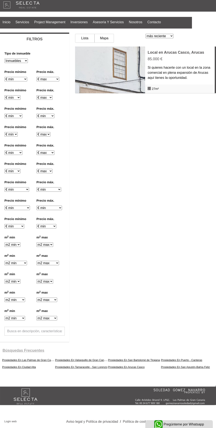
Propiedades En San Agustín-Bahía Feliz (185, 367)
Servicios (22, 22)
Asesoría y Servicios (108, 22)
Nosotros (135, 22)
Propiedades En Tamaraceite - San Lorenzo (81, 367)
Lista (84, 38)
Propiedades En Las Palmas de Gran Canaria (29, 360)
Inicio (6, 22)
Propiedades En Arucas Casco (126, 367)
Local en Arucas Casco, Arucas (176, 52)
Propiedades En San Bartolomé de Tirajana (134, 360)
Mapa (104, 38)
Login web (10, 421)
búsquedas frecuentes (23, 350)
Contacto (154, 22)
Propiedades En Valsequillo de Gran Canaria (82, 360)
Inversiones (79, 22)
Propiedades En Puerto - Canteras (181, 360)
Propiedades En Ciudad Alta (19, 367)
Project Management (49, 22)
